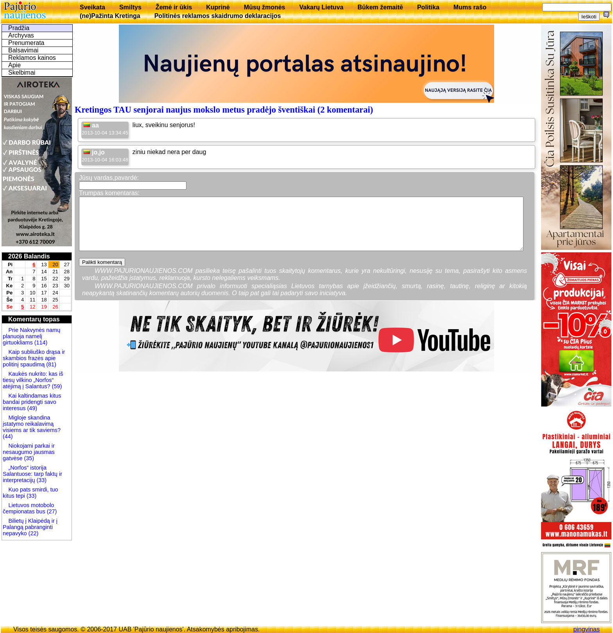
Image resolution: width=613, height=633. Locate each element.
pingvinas (586, 629)
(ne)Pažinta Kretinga (110, 16)
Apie (14, 65)
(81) (50, 364)
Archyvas (21, 35)
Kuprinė (217, 7)
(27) (51, 511)
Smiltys (130, 7)
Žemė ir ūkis (174, 7)
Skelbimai (21, 72)
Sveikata (92, 7)
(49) (31, 408)
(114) (40, 342)
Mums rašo (469, 7)
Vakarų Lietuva (321, 7)
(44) (8, 436)
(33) (41, 480)
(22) (33, 533)
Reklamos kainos (32, 57)
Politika (428, 7)
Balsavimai (23, 50)
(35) (28, 458)
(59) (56, 386)
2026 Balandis (29, 256)
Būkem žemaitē (380, 7)
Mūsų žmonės (264, 7)
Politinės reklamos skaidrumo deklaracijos (217, 16)
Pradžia (18, 28)
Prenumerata (26, 42)
